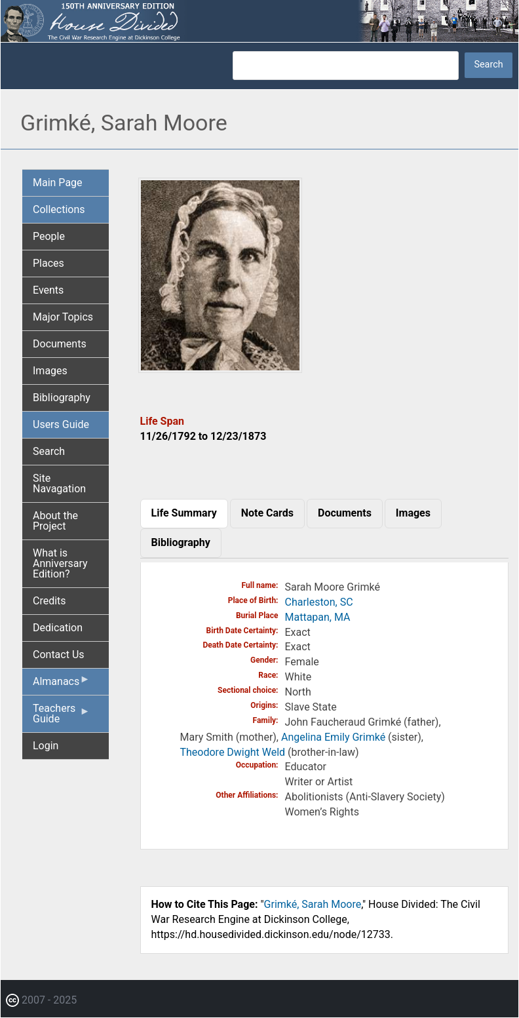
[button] (220, 368)
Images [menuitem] (50, 370)
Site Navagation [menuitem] (59, 483)
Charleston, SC (319, 602)
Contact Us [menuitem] (59, 654)
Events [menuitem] (48, 290)
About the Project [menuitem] (55, 520)
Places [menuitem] (48, 263)
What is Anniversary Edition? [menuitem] (60, 563)
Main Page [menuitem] (58, 182)
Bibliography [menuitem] (61, 397)
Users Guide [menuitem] (61, 424)
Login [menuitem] (45, 745)
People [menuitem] (49, 236)
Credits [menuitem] (49, 601)
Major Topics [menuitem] (63, 317)
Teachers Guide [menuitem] (61, 717)
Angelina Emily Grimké (333, 737)
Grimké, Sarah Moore (313, 904)
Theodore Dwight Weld (233, 752)
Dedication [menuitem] (58, 627)
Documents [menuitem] (59, 344)
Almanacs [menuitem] (61, 684)
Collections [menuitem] (59, 209)
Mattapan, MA (318, 617)
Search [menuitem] (49, 451)
